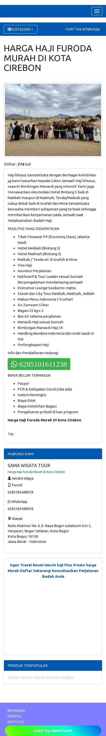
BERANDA (16, 710)
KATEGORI (21, 29)
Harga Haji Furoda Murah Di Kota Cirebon (36, 471)
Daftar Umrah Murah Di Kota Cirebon (41, 677)
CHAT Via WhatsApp (83, 29)
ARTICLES (15, 722)
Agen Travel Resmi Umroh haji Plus (41, 565)
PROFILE (14, 716)
